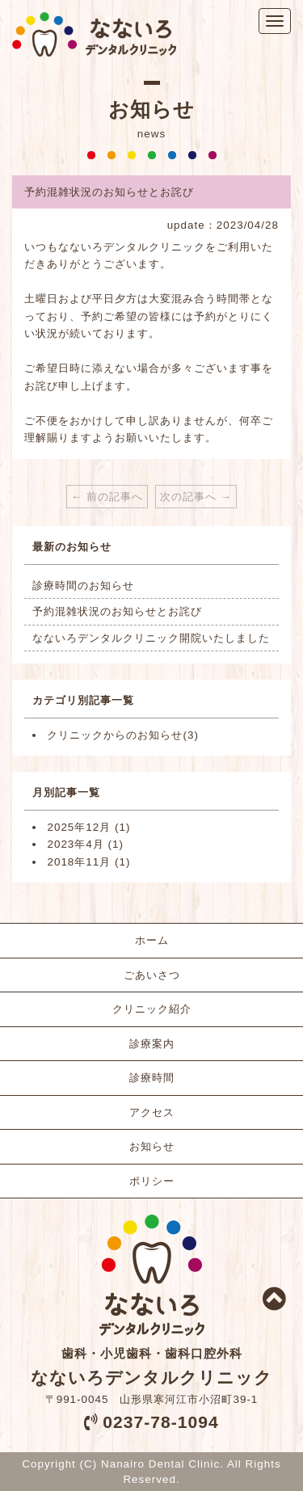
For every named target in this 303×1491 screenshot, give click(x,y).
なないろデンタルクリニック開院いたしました (151, 638)
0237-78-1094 (160, 1422)
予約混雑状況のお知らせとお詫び (117, 611)
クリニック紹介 (151, 1009)
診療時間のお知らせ (83, 585)
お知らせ (152, 1146)
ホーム (152, 940)
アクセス (152, 1112)
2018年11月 (79, 862)
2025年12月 (79, 827)
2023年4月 (75, 844)
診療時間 (152, 1078)
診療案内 (152, 1044)
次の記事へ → (196, 497)
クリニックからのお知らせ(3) (122, 735)
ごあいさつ (152, 975)
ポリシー (152, 1181)
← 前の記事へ (107, 497)
